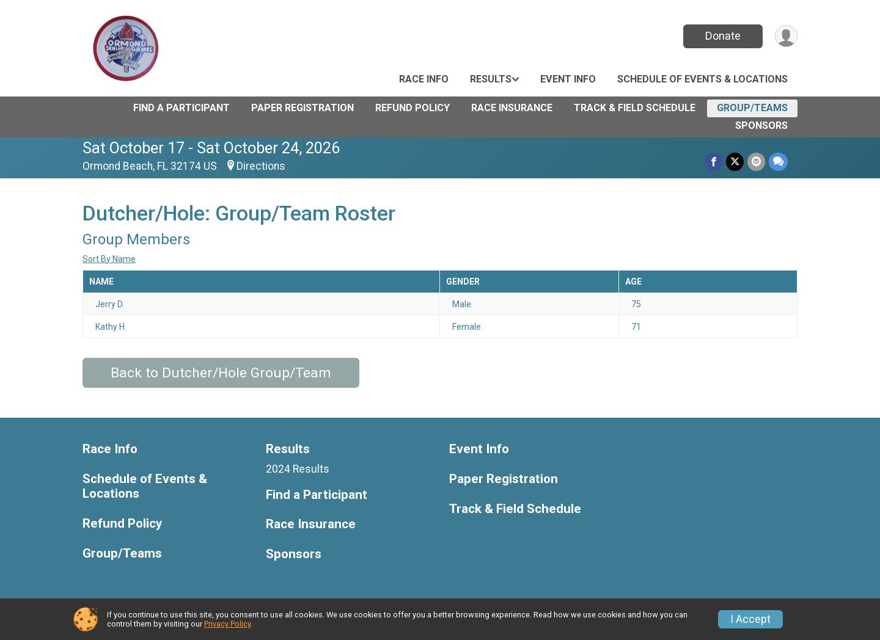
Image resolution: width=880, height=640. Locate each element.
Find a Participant (181, 108)
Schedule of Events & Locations (702, 79)
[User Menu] (786, 36)
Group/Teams (752, 108)
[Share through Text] (778, 161)
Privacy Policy (227, 623)
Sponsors (761, 125)
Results (491, 79)
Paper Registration (302, 108)
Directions (261, 166)
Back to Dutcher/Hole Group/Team (221, 373)
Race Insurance (511, 108)
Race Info (424, 79)
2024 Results (297, 469)
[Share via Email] (756, 161)
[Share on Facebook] (713, 161)
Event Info (568, 79)
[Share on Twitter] (735, 161)
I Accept (750, 619)
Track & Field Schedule (634, 108)
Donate (723, 35)
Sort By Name (109, 259)
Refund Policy (412, 108)
